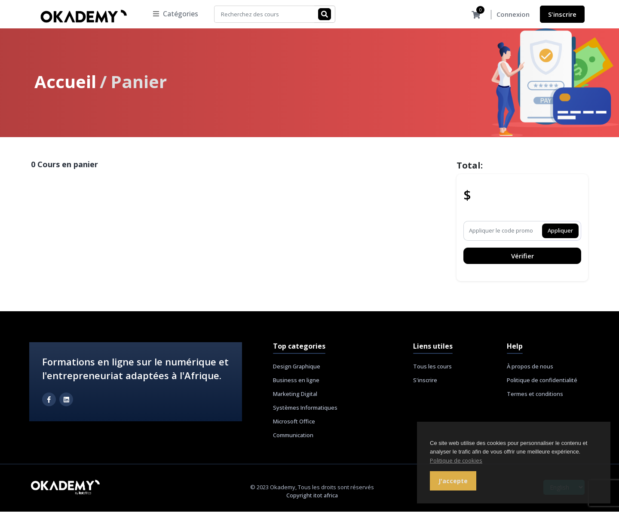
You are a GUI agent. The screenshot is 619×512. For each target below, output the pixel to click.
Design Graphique (296, 367)
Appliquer (560, 231)
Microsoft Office (294, 422)
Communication (293, 435)
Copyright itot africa (312, 496)
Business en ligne (296, 380)
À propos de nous (530, 367)
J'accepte (453, 481)
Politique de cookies (456, 460)
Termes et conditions (535, 394)
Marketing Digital (295, 394)
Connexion (513, 14)
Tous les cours (432, 367)
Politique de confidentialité (542, 380)
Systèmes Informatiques (305, 408)
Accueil (65, 82)
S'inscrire (562, 14)
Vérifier (522, 256)
